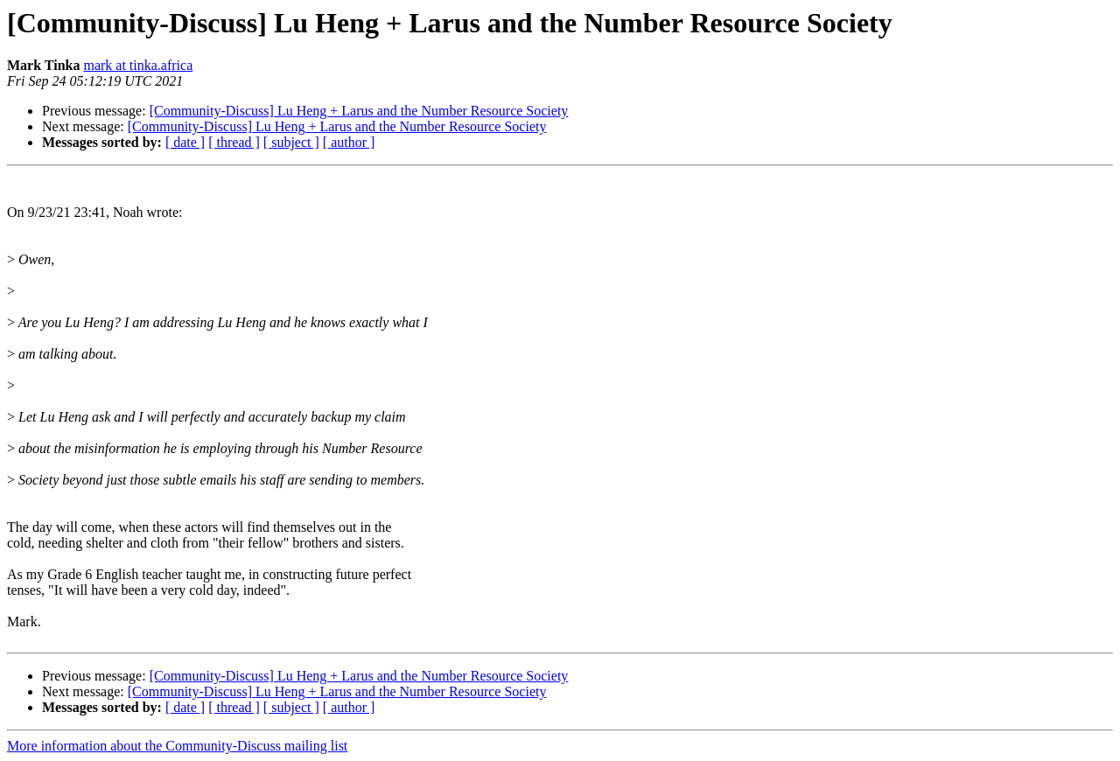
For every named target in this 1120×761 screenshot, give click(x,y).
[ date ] (185, 142)
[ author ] (349, 142)
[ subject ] (291, 142)
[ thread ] (234, 142)
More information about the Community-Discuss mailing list (177, 745)
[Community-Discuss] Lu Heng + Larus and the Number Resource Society (359, 110)
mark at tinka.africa (137, 65)
